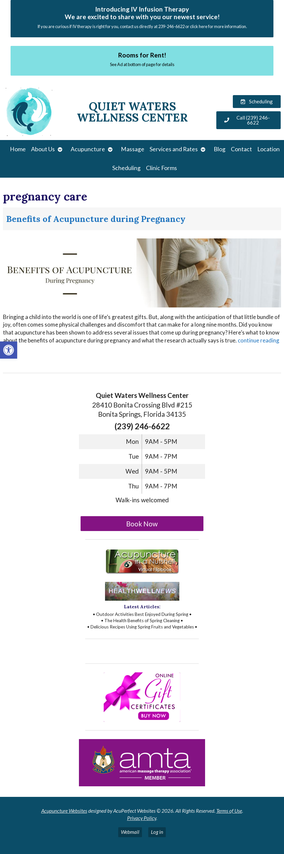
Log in (157, 832)
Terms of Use (229, 811)
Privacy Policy (141, 818)
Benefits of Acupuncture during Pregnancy (96, 218)
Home (18, 149)
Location (268, 149)
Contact (241, 149)
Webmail (130, 832)
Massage (132, 149)
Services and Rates (174, 149)
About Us (43, 149)
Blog (220, 149)
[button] (8, 350)
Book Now (142, 524)
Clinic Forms (161, 167)
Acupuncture (88, 149)
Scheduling (126, 167)
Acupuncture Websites (64, 811)
